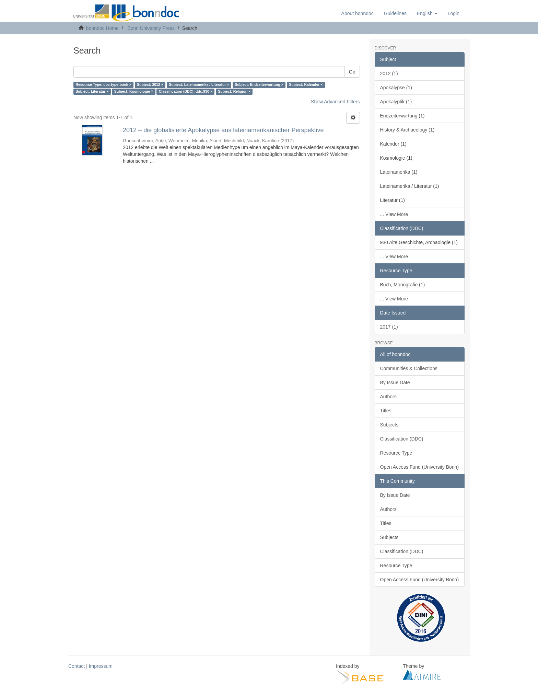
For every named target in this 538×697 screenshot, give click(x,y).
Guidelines (395, 13)
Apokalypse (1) (396, 87)
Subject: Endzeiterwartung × (259, 85)
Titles (385, 410)
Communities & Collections (408, 368)
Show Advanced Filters (335, 101)
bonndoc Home (102, 28)
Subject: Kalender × (306, 85)
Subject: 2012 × (150, 85)
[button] (427, 13)
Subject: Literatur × (91, 92)
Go (352, 72)
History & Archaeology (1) (407, 130)
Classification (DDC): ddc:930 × (185, 92)
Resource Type (396, 453)
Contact (76, 666)
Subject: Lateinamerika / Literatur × (199, 85)
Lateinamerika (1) (399, 172)
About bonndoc (357, 13)
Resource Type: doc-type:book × (103, 85)
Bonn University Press (151, 28)
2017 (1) (389, 327)
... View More (394, 214)
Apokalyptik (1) (396, 101)
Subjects (389, 424)
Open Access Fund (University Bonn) (419, 467)
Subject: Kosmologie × (133, 92)
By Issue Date (395, 382)
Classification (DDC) (401, 439)
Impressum (101, 666)
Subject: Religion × (234, 92)
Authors (388, 396)
